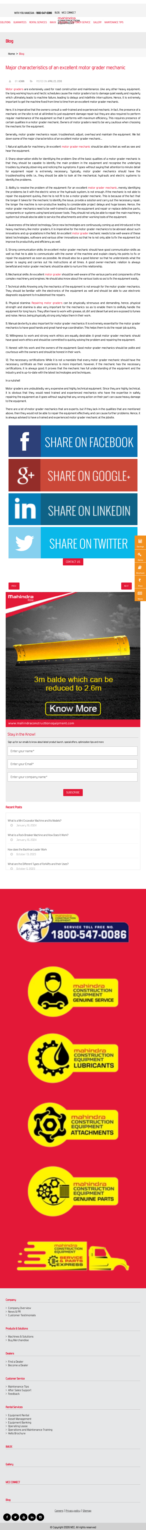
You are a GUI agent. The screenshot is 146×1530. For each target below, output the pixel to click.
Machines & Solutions (21, 1336)
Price (140, 582)
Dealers (63, 22)
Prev (14, 586)
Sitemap (87, 1511)
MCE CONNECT (13, 1482)
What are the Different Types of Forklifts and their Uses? (42, 864)
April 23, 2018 (51, 81)
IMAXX (9, 1446)
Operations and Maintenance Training (30, 1429)
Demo (140, 556)
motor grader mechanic (72, 146)
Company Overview (19, 1308)
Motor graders (11, 89)
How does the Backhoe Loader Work (31, 849)
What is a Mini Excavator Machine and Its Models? (38, 820)
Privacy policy (73, 1511)
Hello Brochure (17, 1433)
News (140, 595)
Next (126, 586)
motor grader (76, 233)
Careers (59, 1511)
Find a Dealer (15, 1361)
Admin (18, 81)
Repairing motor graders (43, 303)
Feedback (14, 1394)
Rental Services (14, 1407)
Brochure (140, 569)
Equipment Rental (18, 1415)
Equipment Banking (19, 1422)
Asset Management (19, 1419)
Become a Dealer (18, 1365)
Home (11, 57)
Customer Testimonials (22, 1315)
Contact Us (69, 562)
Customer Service (81, 22)
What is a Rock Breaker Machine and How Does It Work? (42, 835)
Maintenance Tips (114, 22)
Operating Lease (18, 1426)
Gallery (9, 1464)
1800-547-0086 (44, 13)
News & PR (14, 1311)
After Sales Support (19, 1390)
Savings (140, 543)
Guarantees (20, 22)
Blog (8, 1500)
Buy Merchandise (18, 1340)
